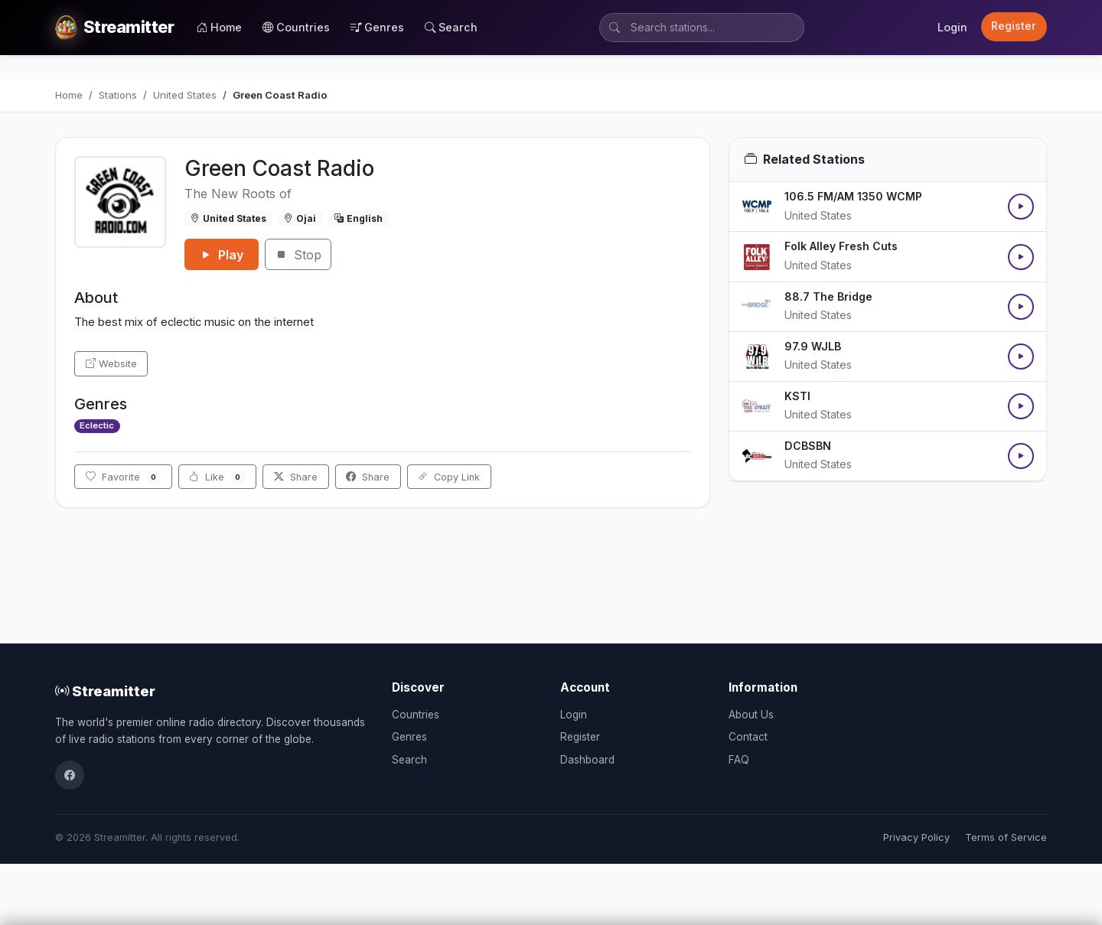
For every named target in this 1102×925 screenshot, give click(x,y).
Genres (377, 27)
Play (221, 254)
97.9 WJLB (812, 346)
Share (296, 477)
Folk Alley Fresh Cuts (841, 245)
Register (1013, 26)
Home (219, 27)
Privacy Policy (916, 837)
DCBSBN (807, 445)
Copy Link (449, 477)
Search (451, 27)
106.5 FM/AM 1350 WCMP (853, 196)
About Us (751, 714)
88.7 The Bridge (828, 296)
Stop (298, 254)
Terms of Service (1006, 837)
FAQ (739, 760)
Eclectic (97, 425)
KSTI (797, 395)
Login (952, 27)
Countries (296, 27)
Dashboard (587, 760)
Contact (748, 737)
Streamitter (105, 690)
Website (111, 364)
